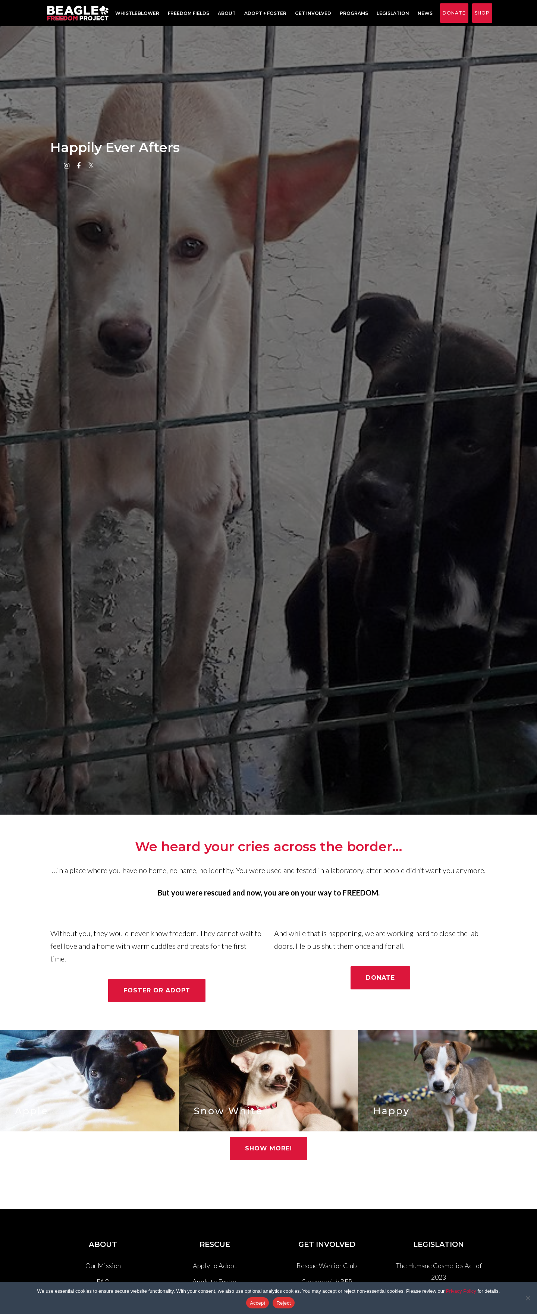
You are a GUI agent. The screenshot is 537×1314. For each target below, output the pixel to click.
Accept (257, 1303)
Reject (283, 1303)
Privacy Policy (461, 1291)
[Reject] (527, 1298)
